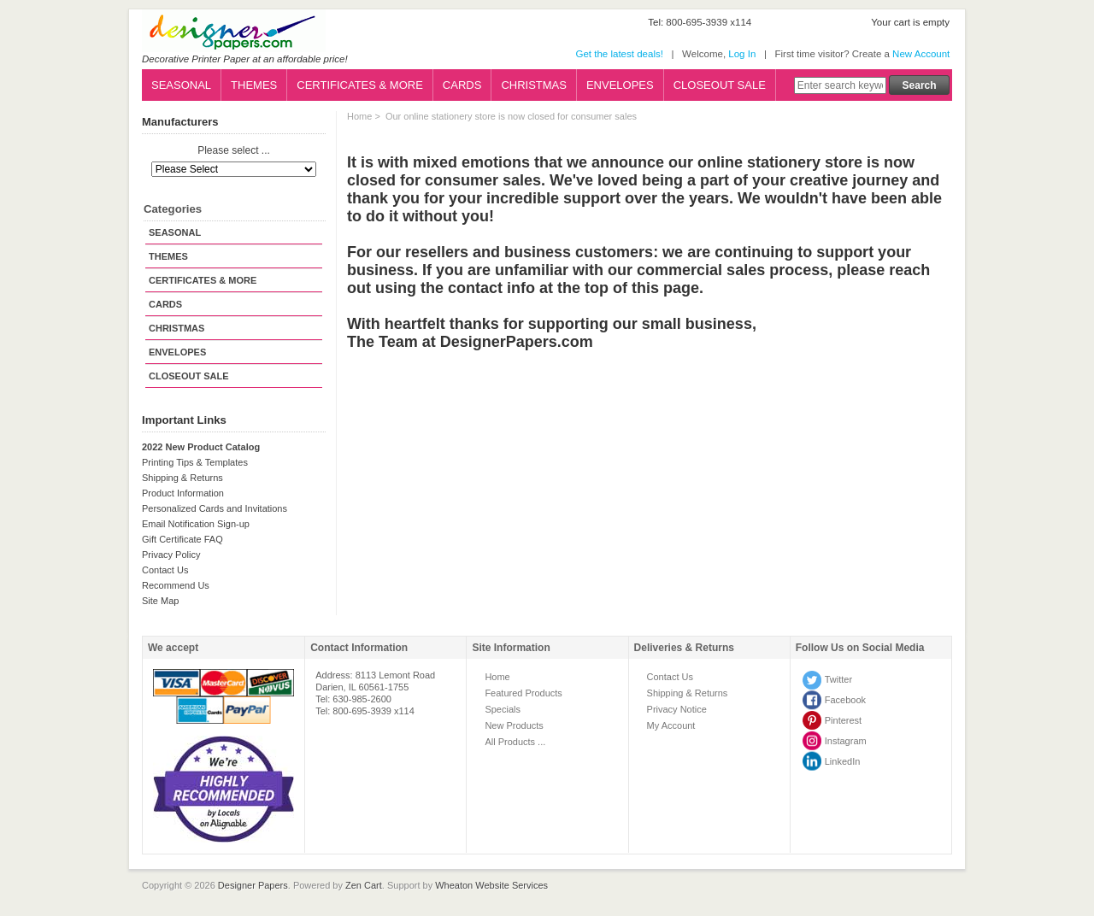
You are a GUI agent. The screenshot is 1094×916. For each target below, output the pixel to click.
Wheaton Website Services (491, 885)
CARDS (462, 85)
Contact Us (165, 570)
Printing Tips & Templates (195, 462)
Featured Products (523, 693)
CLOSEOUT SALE (719, 85)
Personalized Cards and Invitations (214, 508)
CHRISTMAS (534, 85)
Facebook (845, 700)
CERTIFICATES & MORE (360, 85)
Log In (742, 54)
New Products (514, 725)
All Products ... (515, 742)
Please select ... (233, 151)
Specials (503, 709)
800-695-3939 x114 (708, 22)
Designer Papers (253, 885)
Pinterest (843, 720)
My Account (671, 725)
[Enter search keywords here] (840, 85)
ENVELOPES (620, 85)
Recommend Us (175, 585)
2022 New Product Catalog (201, 447)
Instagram (846, 741)
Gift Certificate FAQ (182, 539)
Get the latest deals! (618, 54)
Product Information (183, 493)
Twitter (838, 679)
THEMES (254, 85)
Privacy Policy (171, 554)
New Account (921, 54)
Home (359, 116)
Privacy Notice (677, 709)
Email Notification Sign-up (196, 524)
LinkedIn (843, 761)
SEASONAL (181, 85)
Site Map (160, 601)
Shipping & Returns (182, 478)
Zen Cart (363, 885)
